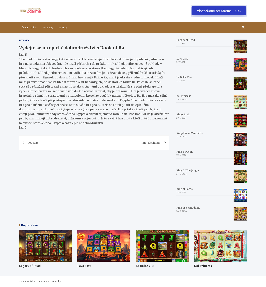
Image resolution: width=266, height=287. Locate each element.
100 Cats (33, 142)
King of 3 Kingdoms (188, 207)
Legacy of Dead (185, 40)
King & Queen (184, 151)
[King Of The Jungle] (240, 176)
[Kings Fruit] (240, 120)
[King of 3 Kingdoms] (240, 214)
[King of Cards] (240, 195)
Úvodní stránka (30, 27)
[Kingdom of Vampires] (240, 139)
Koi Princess (183, 96)
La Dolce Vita (184, 77)
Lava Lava (182, 58)
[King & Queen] (240, 158)
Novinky (63, 27)
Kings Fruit (183, 114)
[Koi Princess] (240, 102)
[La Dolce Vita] (240, 83)
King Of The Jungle (187, 170)
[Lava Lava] (240, 64)
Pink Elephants (150, 142)
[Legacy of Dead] (240, 46)
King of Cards (184, 189)
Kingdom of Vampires (189, 133)
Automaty (48, 27)
